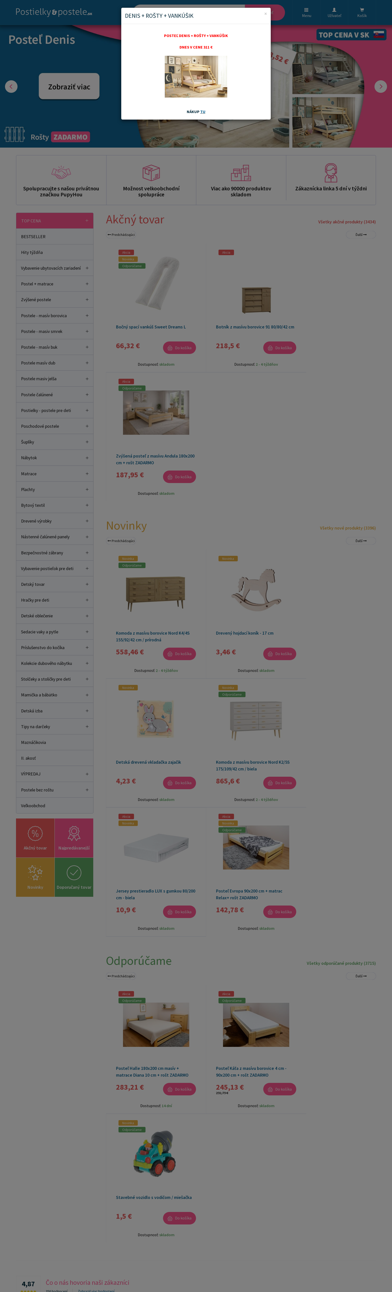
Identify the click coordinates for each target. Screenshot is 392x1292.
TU (203, 111)
